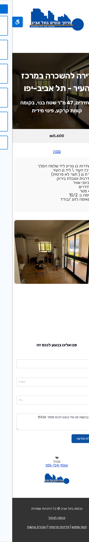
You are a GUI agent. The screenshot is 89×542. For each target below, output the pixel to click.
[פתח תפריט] (80, 41)
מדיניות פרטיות (47, 527)
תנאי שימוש (66, 527)
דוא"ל (81, 375)
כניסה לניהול (44, 518)
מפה (44, 151)
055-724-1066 (44, 465)
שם (83, 356)
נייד (83, 393)
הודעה (81, 411)
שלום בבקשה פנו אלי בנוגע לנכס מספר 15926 (44, 422)
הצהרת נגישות (24, 527)
